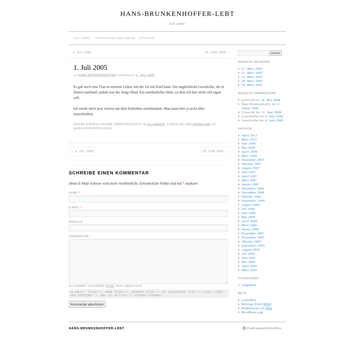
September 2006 (253, 200)
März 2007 (249, 180)
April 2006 (249, 221)
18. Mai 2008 (270, 100)
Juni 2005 (249, 257)
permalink (202, 124)
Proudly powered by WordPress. (264, 328)
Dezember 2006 (253, 188)
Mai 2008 (248, 147)
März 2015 (249, 139)
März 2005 (249, 270)
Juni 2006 (249, 213)
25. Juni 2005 (217, 52)
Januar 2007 (250, 184)
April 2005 (249, 266)
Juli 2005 (248, 253)
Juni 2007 (249, 172)
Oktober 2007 (251, 164)
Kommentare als (257, 308)
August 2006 (251, 204)
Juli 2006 (248, 208)
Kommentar (79, 236)
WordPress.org (252, 312)
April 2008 (249, 151)
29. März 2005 (252, 85)
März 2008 (249, 155)
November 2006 (253, 192)
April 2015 (249, 135)
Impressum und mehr (115, 38)
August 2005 (251, 249)
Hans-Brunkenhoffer (97, 75)
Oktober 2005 (251, 241)
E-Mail (75, 207)
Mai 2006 (248, 217)
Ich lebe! (82, 38)
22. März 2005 (252, 72)
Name (74, 192)
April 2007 (249, 176)
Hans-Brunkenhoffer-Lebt (177, 13)
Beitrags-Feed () (257, 304)
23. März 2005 (252, 76)
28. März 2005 (252, 81)
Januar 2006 (250, 229)
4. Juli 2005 (80, 52)
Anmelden (249, 300)
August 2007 (251, 168)
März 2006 (249, 225)
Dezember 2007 (253, 159)
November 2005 (253, 237)
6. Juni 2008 (274, 116)
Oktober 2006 (251, 196)
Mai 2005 (248, 262)
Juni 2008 (249, 143)
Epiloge (146, 38)
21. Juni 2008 (271, 112)
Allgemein (156, 124)
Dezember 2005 (253, 233)
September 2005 (253, 245)
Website (76, 221)
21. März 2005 (252, 68)
